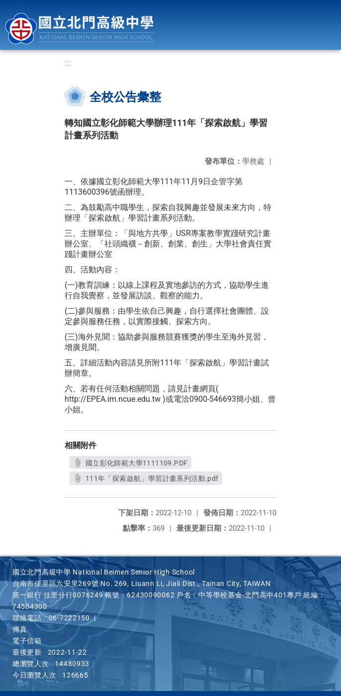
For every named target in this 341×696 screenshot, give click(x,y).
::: (68, 63)
